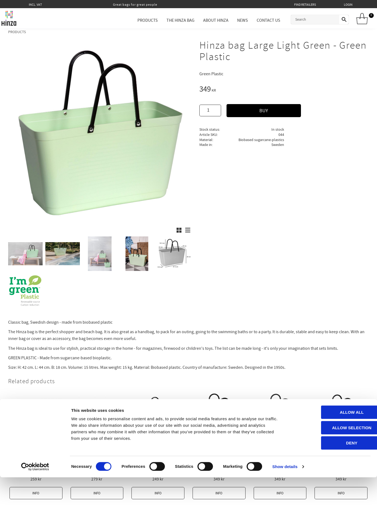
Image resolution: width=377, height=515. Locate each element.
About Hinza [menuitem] (209, 20)
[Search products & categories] (309, 19)
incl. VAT (35, 5)
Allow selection (331, 465)
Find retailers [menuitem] (305, 5)
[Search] (341, 19)
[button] (179, 230)
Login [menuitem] (348, 5)
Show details (285, 504)
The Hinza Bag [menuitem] (174, 20)
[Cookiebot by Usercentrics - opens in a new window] (35, 504)
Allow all (332, 450)
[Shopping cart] (364, 19)
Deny (331, 480)
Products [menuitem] (141, 20)
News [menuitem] (236, 20)
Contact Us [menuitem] (262, 20)
